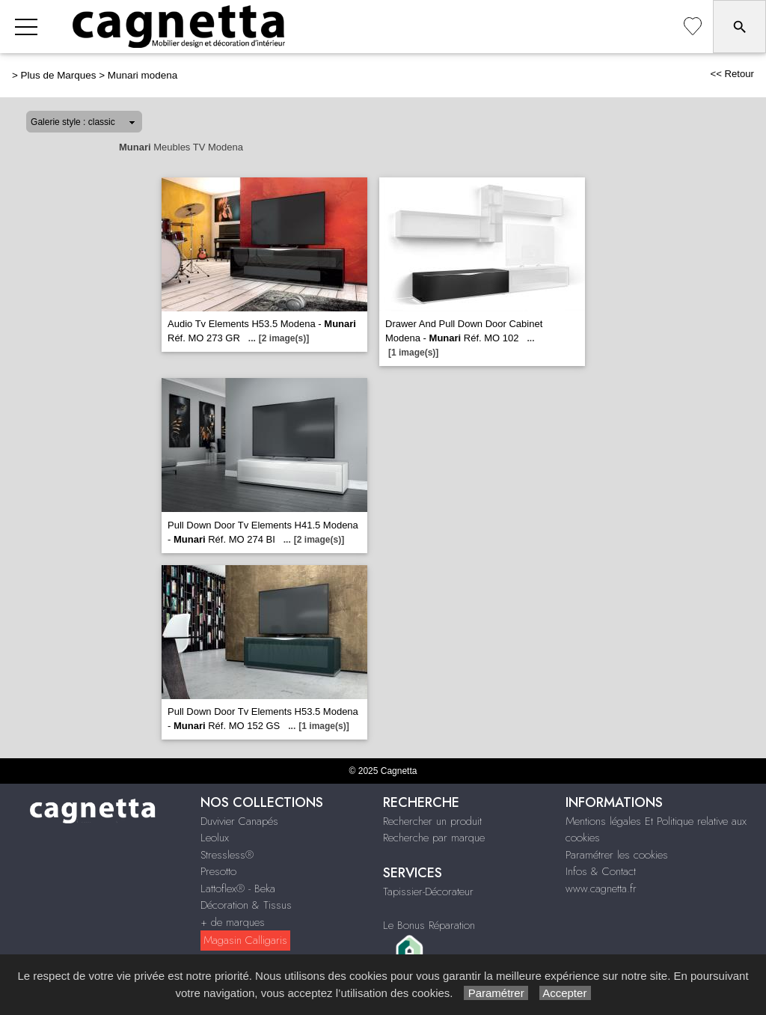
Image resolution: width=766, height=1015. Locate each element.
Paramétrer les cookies (617, 855)
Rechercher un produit (432, 821)
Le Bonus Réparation (429, 925)
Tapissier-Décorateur (428, 891)
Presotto (218, 871)
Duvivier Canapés (239, 821)
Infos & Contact (601, 871)
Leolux (214, 837)
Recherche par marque (434, 837)
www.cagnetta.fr (601, 888)
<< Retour (732, 73)
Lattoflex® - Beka (237, 888)
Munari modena (142, 75)
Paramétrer (496, 993)
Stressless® (227, 855)
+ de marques (232, 922)
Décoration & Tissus (246, 905)
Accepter (565, 993)
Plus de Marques (58, 75)
